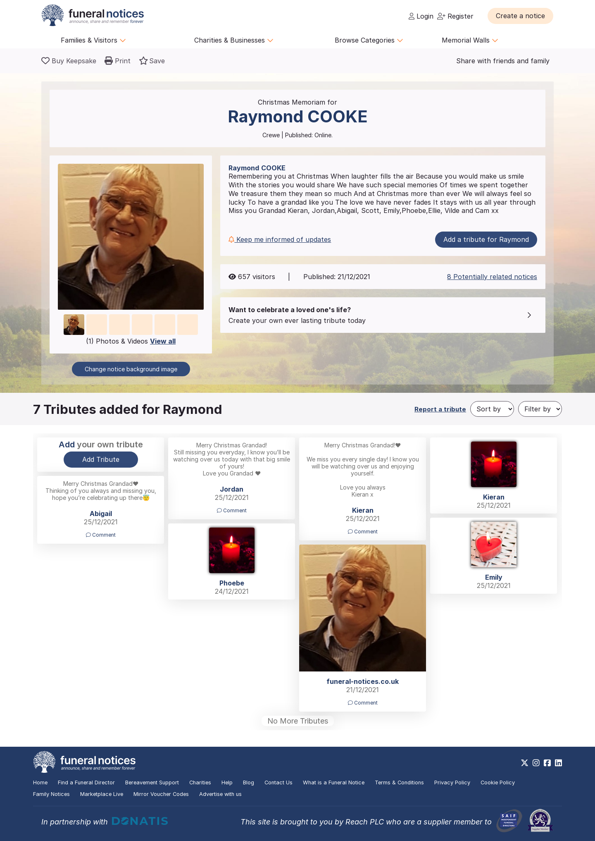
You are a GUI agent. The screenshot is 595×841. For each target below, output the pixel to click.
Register (455, 16)
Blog (248, 782)
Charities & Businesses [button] (234, 40)
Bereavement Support (152, 782)
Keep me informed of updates (279, 239)
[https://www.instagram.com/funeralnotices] (536, 763)
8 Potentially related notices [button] (492, 276)
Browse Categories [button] (369, 40)
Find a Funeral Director (86, 782)
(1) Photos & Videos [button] (131, 341)
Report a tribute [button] (440, 409)
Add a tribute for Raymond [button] (486, 239)
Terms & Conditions (399, 782)
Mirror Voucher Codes (161, 794)
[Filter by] (540, 409)
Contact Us (278, 782)
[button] (520, 16)
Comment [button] (232, 510)
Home (40, 782)
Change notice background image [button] (131, 369)
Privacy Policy (452, 782)
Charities (200, 782)
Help (227, 782)
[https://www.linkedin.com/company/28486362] (558, 763)
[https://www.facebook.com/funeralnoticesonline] (547, 763)
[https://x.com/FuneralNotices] (524, 763)
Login (421, 16)
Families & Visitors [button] (93, 40)
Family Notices (51, 794)
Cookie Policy (498, 782)
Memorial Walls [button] (470, 40)
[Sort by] (492, 409)
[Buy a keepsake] (68, 61)
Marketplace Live (101, 794)
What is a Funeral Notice (333, 782)
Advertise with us (220, 794)
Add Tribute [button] (100, 459)
